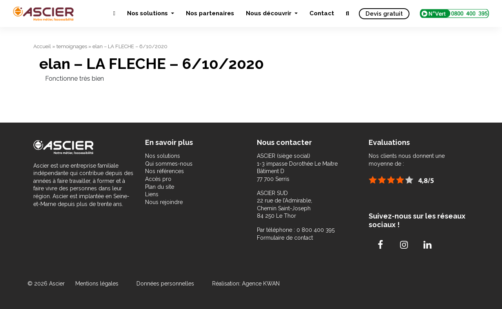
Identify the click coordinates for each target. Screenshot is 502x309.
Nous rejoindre (164, 202)
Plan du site (159, 187)
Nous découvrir (269, 13)
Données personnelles (165, 283)
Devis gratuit (384, 13)
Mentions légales (97, 283)
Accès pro (158, 179)
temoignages (71, 46)
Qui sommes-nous (169, 164)
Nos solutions (148, 13)
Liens (151, 194)
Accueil (42, 46)
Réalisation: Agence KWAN (246, 283)
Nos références (164, 171)
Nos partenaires (210, 13)
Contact (321, 13)
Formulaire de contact (285, 238)
